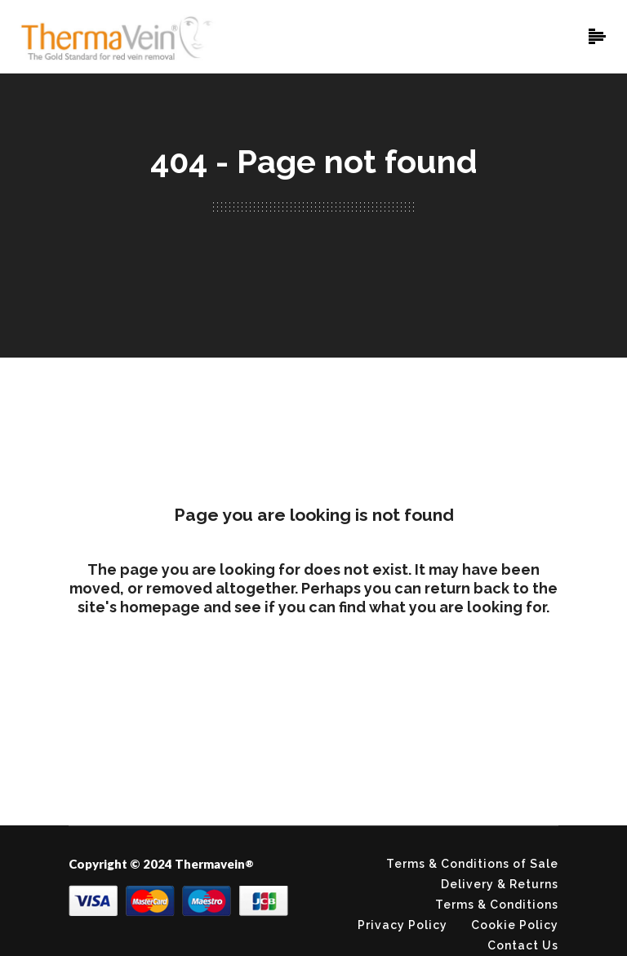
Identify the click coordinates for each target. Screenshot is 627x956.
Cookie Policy (514, 925)
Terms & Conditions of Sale (472, 863)
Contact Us (522, 945)
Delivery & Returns (499, 884)
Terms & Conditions (496, 904)
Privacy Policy (402, 925)
